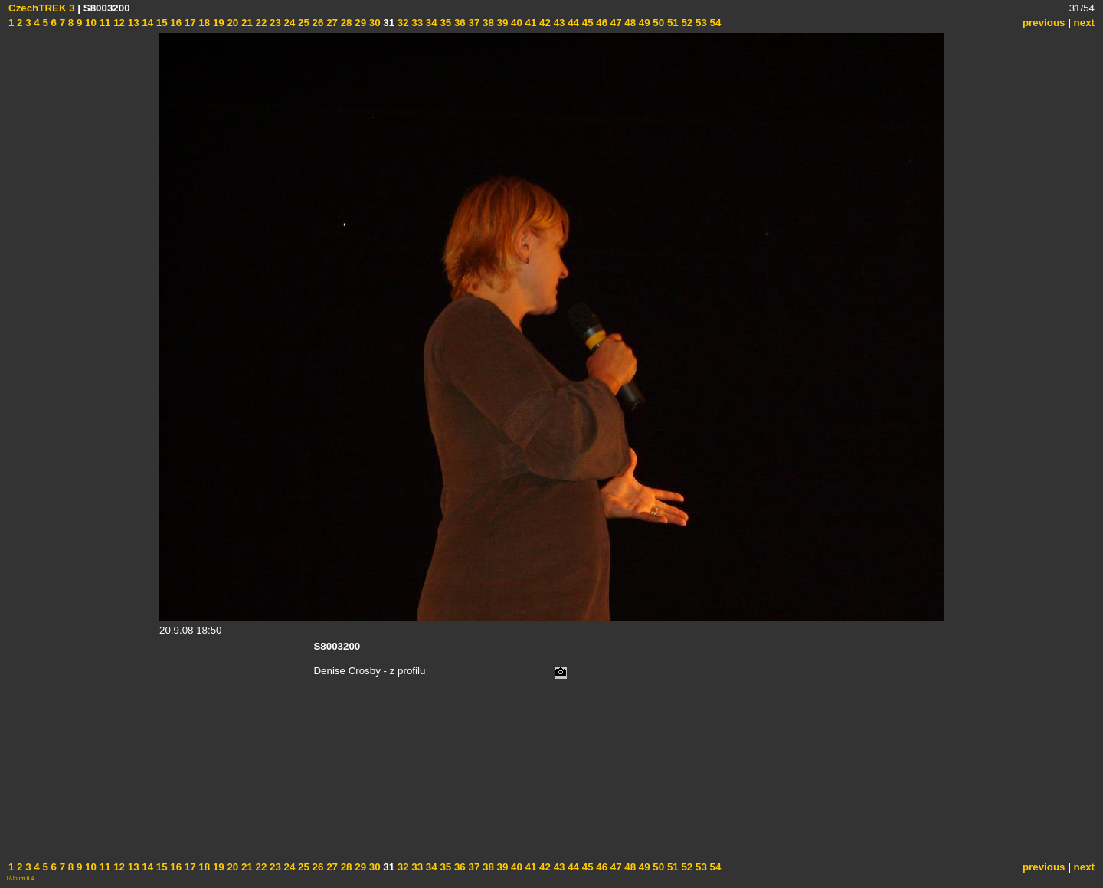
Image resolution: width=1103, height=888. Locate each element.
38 (486, 22)
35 (444, 22)
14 (146, 22)
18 (203, 22)
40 (515, 22)
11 (104, 22)
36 (458, 22)
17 (189, 22)
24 (288, 22)
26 (316, 22)
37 (473, 22)
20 (231, 22)
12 (117, 22)
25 (302, 22)
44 (572, 22)
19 (217, 22)
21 (245, 22)
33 (416, 22)
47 (614, 22)
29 (359, 22)
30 (373, 22)
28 (345, 22)
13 (132, 22)
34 (430, 22)
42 (543, 22)
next (1084, 22)
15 (160, 22)
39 (501, 22)
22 (260, 22)
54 (714, 22)
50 (657, 22)
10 (89, 22)
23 (274, 22)
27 (330, 22)
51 (671, 22)
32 (401, 22)
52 (686, 22)
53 (699, 22)
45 (586, 22)
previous (1044, 22)
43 (558, 22)
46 (601, 22)
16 (175, 22)
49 (643, 22)
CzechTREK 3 (41, 8)
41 (529, 22)
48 (629, 22)
